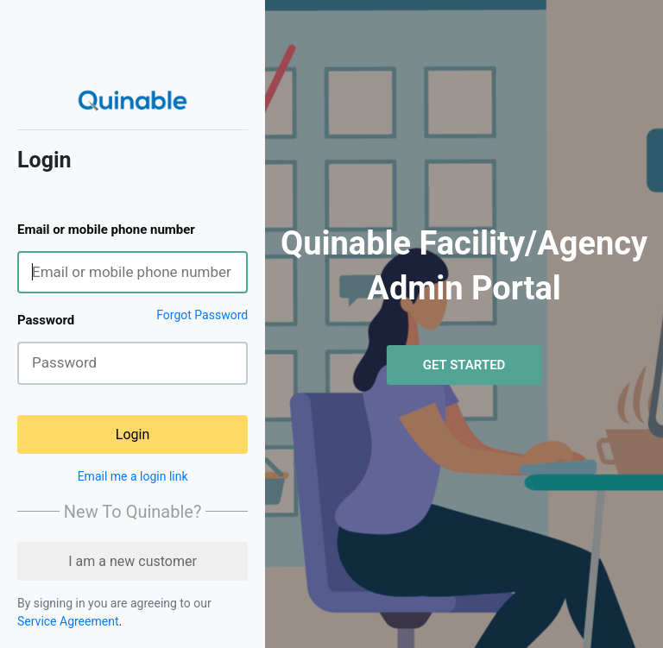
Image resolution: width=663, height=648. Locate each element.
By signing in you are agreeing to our (114, 603)
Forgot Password (202, 315)
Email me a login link (133, 476)
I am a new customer (132, 561)
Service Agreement (67, 621)
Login (132, 434)
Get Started (464, 365)
